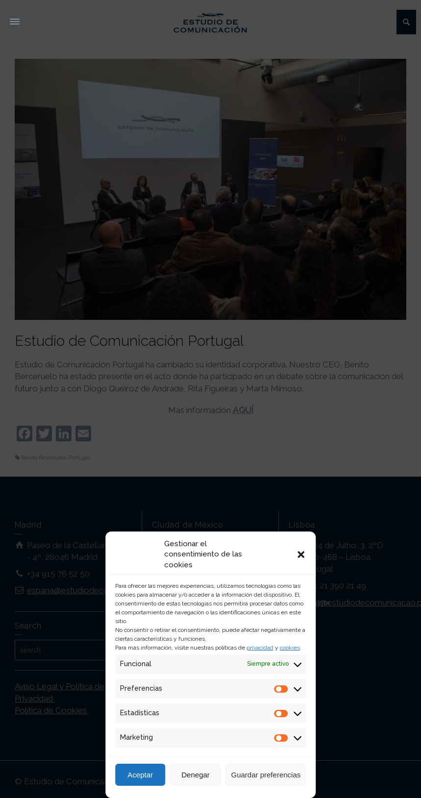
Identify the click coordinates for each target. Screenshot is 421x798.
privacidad (260, 647)
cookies (290, 647)
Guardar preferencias (266, 775)
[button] (301, 554)
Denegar (195, 775)
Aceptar (140, 775)
